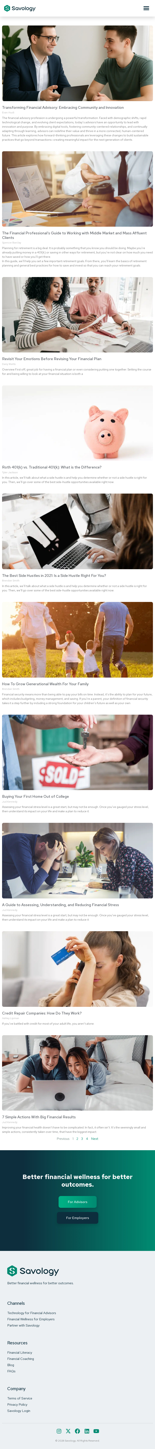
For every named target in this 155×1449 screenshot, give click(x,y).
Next (94, 1138)
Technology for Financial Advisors (31, 1313)
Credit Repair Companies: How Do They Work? (42, 1013)
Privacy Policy (17, 1404)
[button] (146, 8)
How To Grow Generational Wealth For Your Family (45, 684)
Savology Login (18, 1410)
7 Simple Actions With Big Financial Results (39, 1117)
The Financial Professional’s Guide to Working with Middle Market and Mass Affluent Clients (74, 235)
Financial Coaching (20, 1358)
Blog (10, 1365)
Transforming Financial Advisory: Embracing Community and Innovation (63, 107)
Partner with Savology (23, 1325)
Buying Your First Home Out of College (35, 796)
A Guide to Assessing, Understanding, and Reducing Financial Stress (60, 904)
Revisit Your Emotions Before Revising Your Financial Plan (51, 358)
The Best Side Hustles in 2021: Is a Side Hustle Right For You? (54, 575)
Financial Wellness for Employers (31, 1319)
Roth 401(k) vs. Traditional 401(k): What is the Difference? (52, 467)
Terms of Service (19, 1398)
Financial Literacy (19, 1352)
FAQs (11, 1371)
